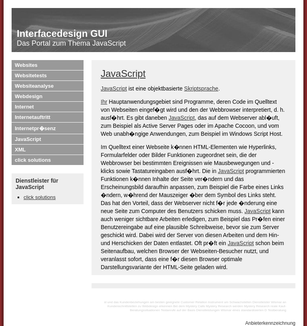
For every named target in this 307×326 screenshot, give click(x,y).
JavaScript (28, 139)
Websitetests (31, 75)
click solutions (33, 160)
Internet (24, 107)
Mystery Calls (195, 306)
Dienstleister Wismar (267, 302)
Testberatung (277, 310)
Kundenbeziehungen (134, 302)
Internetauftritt (32, 117)
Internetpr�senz (35, 128)
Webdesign (28, 96)
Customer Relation (194, 302)
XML (20, 150)
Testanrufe (168, 310)
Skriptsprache (201, 88)
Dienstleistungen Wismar (213, 310)
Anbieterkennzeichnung (270, 323)
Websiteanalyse (34, 86)
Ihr (104, 102)
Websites (26, 65)
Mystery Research (256, 306)
